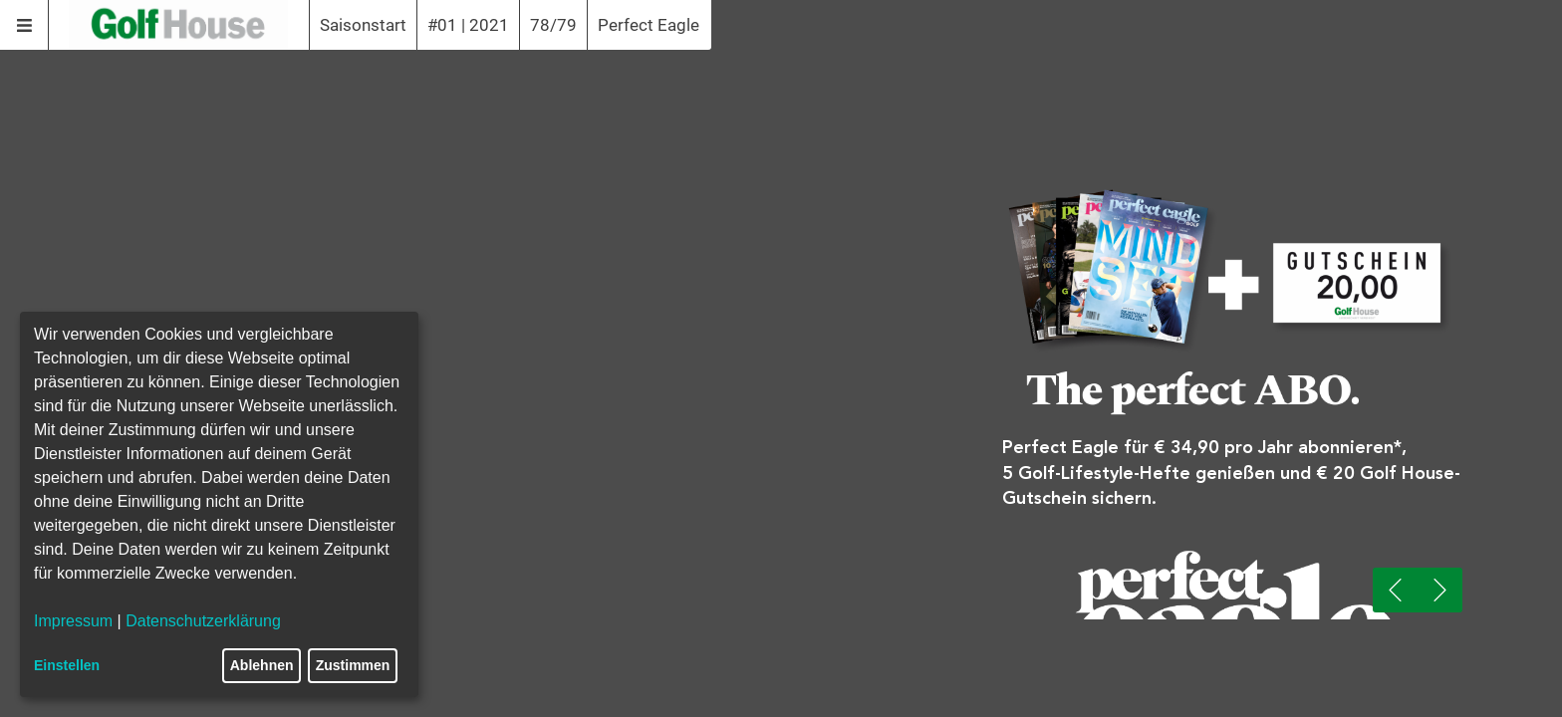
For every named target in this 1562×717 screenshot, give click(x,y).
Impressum (73, 620)
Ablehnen (262, 665)
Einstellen (67, 665)
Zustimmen (353, 665)
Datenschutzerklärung (203, 620)
